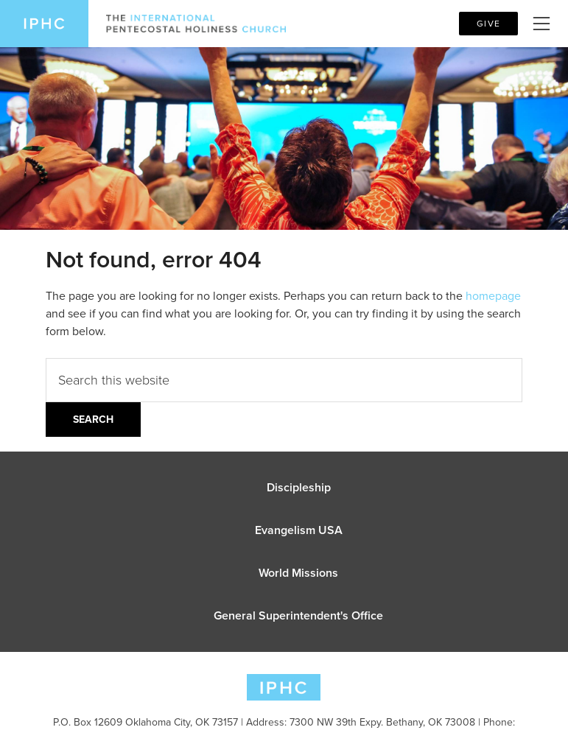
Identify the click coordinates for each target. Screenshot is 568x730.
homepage (493, 295)
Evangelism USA (299, 530)
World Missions (298, 572)
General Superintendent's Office (298, 615)
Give (488, 23)
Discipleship (299, 487)
